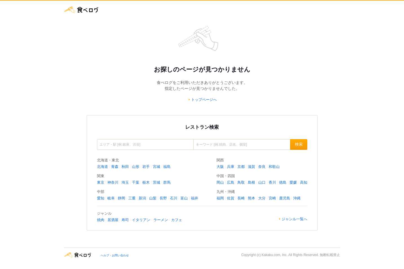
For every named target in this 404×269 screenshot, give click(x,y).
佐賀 (230, 198)
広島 (230, 182)
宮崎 (272, 198)
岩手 (146, 166)
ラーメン (160, 220)
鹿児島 (284, 198)
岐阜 (111, 198)
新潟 (142, 198)
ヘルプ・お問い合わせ (115, 255)
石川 (173, 198)
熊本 (251, 198)
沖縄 (297, 198)
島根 (251, 182)
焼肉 (100, 220)
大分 (262, 198)
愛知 (100, 198)
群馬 (167, 182)
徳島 (282, 182)
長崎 (241, 198)
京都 (241, 166)
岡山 (220, 182)
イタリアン (141, 220)
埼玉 (125, 182)
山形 (135, 166)
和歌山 (274, 166)
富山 (184, 198)
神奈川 (112, 182)
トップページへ (204, 99)
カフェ (176, 220)
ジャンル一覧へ (294, 219)
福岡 (220, 198)
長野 (163, 198)
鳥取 (241, 182)
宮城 (156, 166)
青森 (114, 166)
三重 (132, 198)
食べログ (81, 9)
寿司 (125, 220)
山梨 (152, 198)
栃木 (146, 182)
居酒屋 (112, 220)
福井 (194, 198)
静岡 (121, 198)
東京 (100, 182)
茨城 (156, 182)
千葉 (135, 182)
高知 (303, 182)
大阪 (220, 166)
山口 (262, 182)
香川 (272, 182)
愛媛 (293, 182)
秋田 (125, 166)
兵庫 (230, 166)
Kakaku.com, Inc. (275, 255)
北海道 (102, 166)
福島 (167, 166)
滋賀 (251, 166)
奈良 (262, 166)
